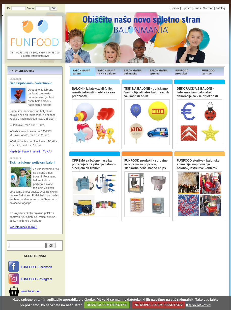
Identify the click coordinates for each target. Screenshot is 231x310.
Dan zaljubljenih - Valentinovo (31, 83)
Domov (174, 8)
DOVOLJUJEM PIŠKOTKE (107, 305)
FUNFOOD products (82, 71)
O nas (197, 8)
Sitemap (208, 8)
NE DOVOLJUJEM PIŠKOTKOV (158, 305)
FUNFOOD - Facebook (36, 267)
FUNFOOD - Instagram (36, 279)
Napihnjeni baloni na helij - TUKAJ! (31, 151)
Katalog (220, 8)
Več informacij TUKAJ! (23, 226)
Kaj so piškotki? (198, 305)
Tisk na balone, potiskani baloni (32, 162)
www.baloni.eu (30, 291)
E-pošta (186, 8)
